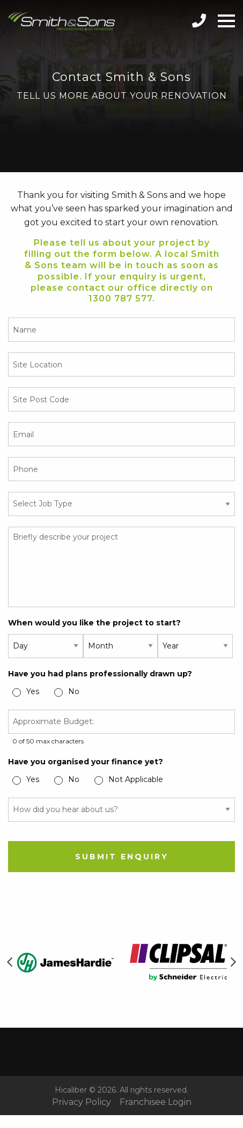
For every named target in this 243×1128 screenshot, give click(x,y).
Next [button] (233, 962)
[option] (65, 962)
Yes (32, 691)
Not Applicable (135, 779)
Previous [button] (9, 962)
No (73, 691)
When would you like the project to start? (94, 623)
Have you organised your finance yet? (85, 761)
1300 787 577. (122, 298)
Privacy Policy (81, 1102)
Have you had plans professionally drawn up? (100, 674)
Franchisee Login (156, 1102)
